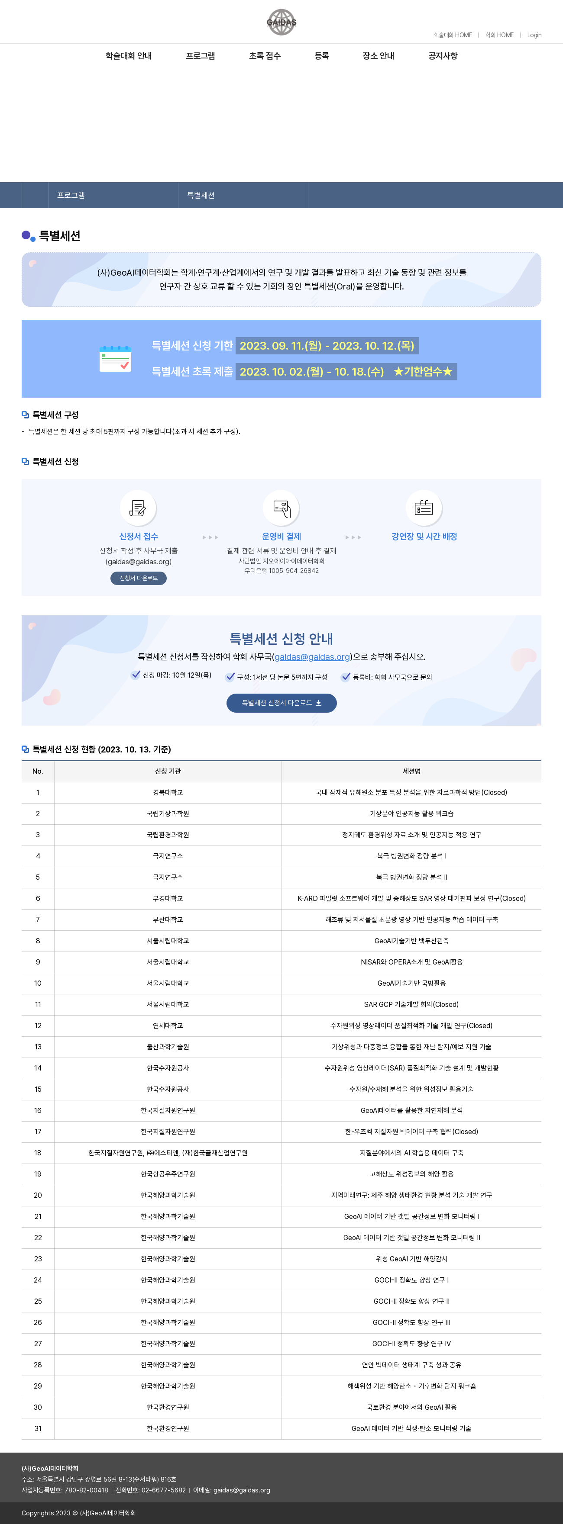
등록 (321, 56)
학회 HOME (499, 35)
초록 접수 (265, 56)
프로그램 (200, 56)
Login (534, 35)
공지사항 (443, 56)
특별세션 (201, 195)
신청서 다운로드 (139, 578)
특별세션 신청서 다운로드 (277, 703)
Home (35, 195)
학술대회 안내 (129, 56)
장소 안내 (379, 56)
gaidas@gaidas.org (138, 561)
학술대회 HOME (453, 35)
